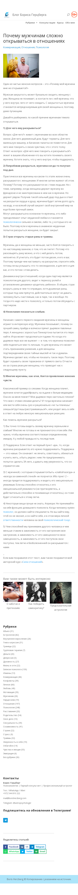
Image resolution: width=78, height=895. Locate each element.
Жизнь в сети (9, 665)
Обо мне (70, 23)
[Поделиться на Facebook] (11, 847)
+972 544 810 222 (11, 793)
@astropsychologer (22, 803)
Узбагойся (8, 745)
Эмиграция (8, 753)
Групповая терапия (12, 650)
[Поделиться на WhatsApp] (11, 851)
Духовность (9, 661)
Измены (7, 673)
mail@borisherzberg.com (14, 798)
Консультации (47, 23)
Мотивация (8, 692)
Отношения (28, 47)
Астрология (9, 634)
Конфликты (8, 680)
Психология (42, 47)
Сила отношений (32, 561)
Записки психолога (12, 669)
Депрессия (8, 657)
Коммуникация (11, 47)
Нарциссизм (9, 699)
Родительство (10, 715)
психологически (12, 222)
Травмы (7, 738)
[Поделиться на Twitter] (27, 851)
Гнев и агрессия (11, 642)
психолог (8, 511)
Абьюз (6, 631)
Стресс (6, 734)
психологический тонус (57, 520)
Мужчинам (8, 696)
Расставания (9, 711)
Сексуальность (10, 722)
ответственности (13, 520)
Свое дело (8, 719)
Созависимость (10, 726)
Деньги (6, 654)
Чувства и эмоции (12, 749)
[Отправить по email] (40, 851)
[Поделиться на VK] (25, 847)
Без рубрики (9, 757)
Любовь (7, 688)
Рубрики (30, 23)
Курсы (60, 23)
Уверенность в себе (13, 742)
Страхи (6, 730)
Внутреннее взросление (15, 638)
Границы (7, 646)
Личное (6, 684)
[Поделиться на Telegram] (38, 847)
